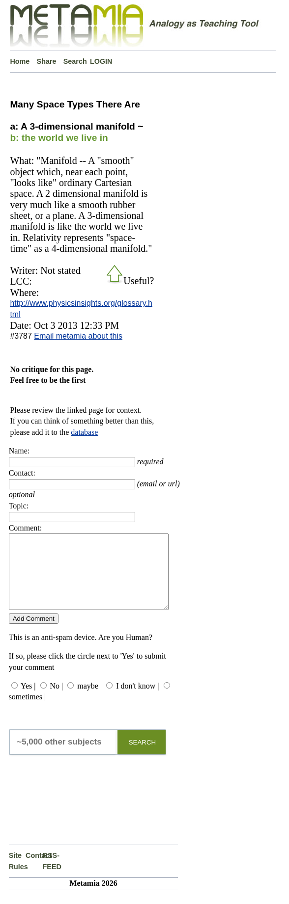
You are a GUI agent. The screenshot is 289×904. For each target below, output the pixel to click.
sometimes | (27, 711)
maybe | (89, 700)
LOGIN (101, 61)
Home (19, 61)
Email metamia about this (78, 336)
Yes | (28, 700)
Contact (34, 870)
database (84, 432)
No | (56, 700)
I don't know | (137, 700)
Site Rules (17, 875)
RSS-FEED (51, 875)
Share (47, 61)
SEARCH (142, 757)
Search (75, 61)
